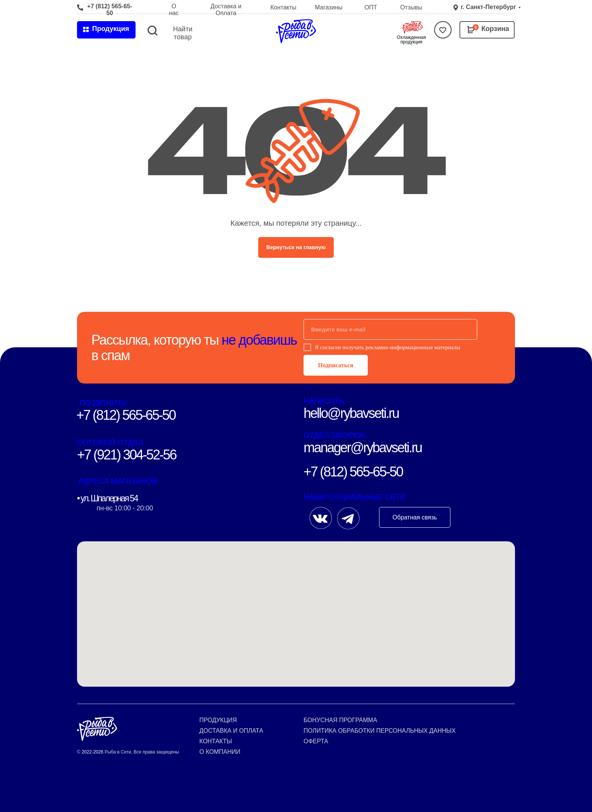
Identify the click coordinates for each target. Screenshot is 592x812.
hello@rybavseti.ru (351, 413)
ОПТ (370, 7)
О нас (174, 9)
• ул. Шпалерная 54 (107, 498)
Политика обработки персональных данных (380, 730)
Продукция (218, 720)
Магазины (328, 7)
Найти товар (182, 33)
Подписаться (335, 365)
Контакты (283, 7)
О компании (219, 752)
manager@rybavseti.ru (363, 447)
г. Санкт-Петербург (488, 7)
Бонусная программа (340, 720)
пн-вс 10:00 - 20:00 (125, 508)
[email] (390, 329)
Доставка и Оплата (225, 9)
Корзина (495, 28)
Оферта (316, 741)
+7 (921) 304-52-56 (126, 454)
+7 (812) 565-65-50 (110, 9)
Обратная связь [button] (415, 517)
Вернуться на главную (295, 247)
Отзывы (411, 7)
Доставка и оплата (231, 730)
